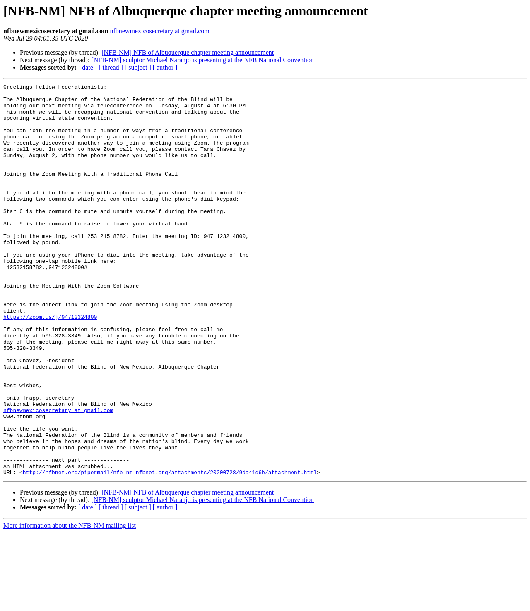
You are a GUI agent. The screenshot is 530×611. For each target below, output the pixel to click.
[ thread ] (111, 67)
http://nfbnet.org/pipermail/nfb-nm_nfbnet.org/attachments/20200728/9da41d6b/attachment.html (170, 550)
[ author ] (165, 67)
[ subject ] (138, 67)
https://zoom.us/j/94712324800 (50, 364)
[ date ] (87, 67)
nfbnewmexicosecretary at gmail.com (159, 30)
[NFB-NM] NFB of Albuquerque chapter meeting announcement (187, 52)
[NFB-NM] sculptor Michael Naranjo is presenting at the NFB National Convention (202, 59)
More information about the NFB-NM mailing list (69, 603)
